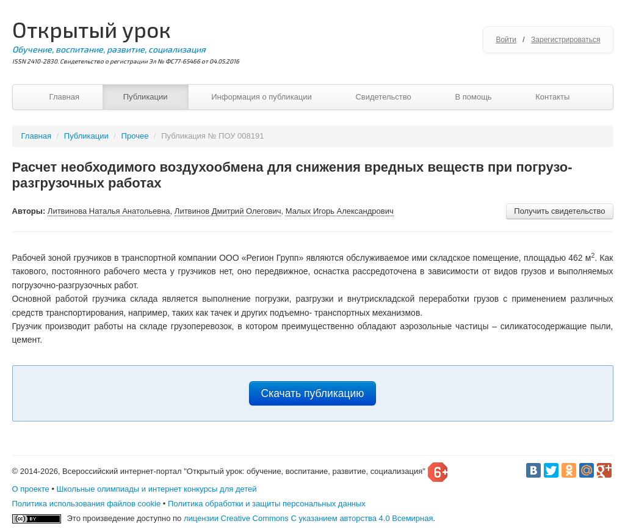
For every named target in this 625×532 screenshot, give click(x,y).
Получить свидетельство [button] (559, 211)
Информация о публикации (261, 96)
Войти (506, 39)
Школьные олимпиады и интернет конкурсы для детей (157, 489)
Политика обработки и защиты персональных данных (267, 503)
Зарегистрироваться (565, 39)
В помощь (473, 96)
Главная (64, 96)
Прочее (135, 135)
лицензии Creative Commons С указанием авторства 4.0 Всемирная (308, 518)
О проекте (30, 489)
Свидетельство (383, 96)
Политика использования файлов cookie (86, 503)
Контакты (552, 96)
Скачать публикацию (312, 393)
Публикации (145, 96)
